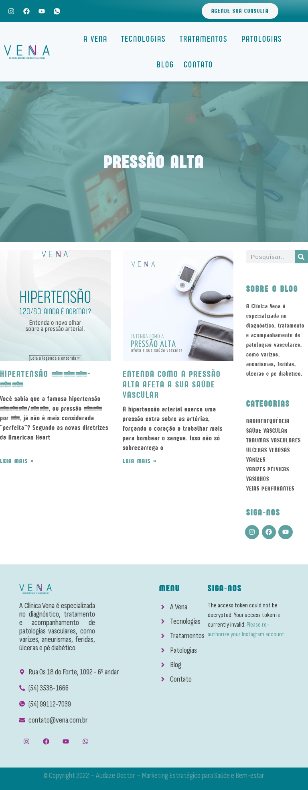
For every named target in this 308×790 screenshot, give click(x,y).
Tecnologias (145, 39)
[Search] (301, 256)
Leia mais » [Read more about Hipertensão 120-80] (17, 461)
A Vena (97, 39)
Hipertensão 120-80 (45, 379)
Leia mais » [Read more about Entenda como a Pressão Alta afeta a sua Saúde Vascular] (140, 461)
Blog (165, 64)
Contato (198, 64)
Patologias (263, 39)
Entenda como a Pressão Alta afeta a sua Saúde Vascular (172, 384)
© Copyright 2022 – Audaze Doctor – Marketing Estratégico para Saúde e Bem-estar (154, 775)
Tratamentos (206, 39)
